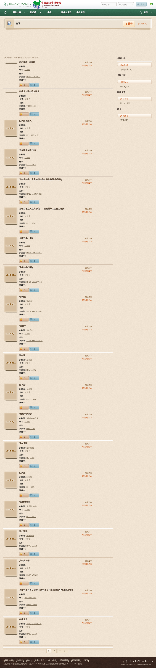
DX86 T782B (31, 605)
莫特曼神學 (24, 560)
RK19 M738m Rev (34, 194)
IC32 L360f (31, 165)
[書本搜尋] (52, 660)
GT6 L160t (30, 429)
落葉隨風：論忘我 (27, 150)
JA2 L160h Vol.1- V (34, 311)
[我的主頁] (9, 660)
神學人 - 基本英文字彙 (29, 91)
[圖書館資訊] (39, 660)
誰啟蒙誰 (23, 531)
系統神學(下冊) (26, 267)
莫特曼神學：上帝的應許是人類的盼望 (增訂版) (40, 179)
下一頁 (63, 651)
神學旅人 (23, 619)
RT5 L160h (31, 370)
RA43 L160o (31, 546)
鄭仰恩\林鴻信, (31, 597)
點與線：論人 (25, 121)
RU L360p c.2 (32, 135)
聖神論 (22, 355)
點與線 (22, 473)
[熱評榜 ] (20, 660)
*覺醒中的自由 (25, 414)
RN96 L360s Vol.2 (34, 282)
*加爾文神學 (24, 502)
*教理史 (22, 296)
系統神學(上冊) (26, 238)
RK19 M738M (32, 575)
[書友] (29, 660)
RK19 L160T (31, 634)
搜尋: (18, 23)
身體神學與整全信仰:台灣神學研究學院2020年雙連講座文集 (46, 590)
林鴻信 (27, 70)
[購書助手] (64, 660)
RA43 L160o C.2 (33, 77)
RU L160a (30, 223)
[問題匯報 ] (76, 660)
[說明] (86, 660)
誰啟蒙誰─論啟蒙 (27, 62)
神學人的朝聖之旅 (34, 624)
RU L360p (30, 487)
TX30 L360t (31, 106)
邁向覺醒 (23, 443)
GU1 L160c (31, 517)
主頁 (5, 12)
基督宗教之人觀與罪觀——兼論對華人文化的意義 (41, 208)
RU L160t (30, 458)
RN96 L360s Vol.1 (34, 253)
